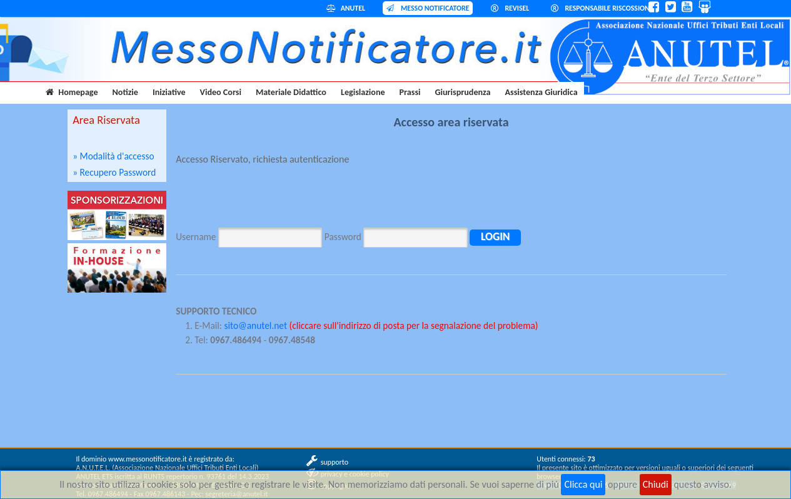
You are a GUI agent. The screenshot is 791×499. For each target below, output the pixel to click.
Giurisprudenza (463, 92)
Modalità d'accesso (117, 156)
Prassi (410, 92)
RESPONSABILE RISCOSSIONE (602, 8)
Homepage (72, 92)
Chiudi (655, 484)
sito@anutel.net (255, 325)
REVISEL (510, 8)
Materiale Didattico (291, 92)
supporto (334, 462)
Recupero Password (118, 172)
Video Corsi (220, 92)
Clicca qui (583, 484)
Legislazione (363, 92)
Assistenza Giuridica (541, 92)
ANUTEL (345, 8)
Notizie (125, 92)
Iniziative (169, 92)
